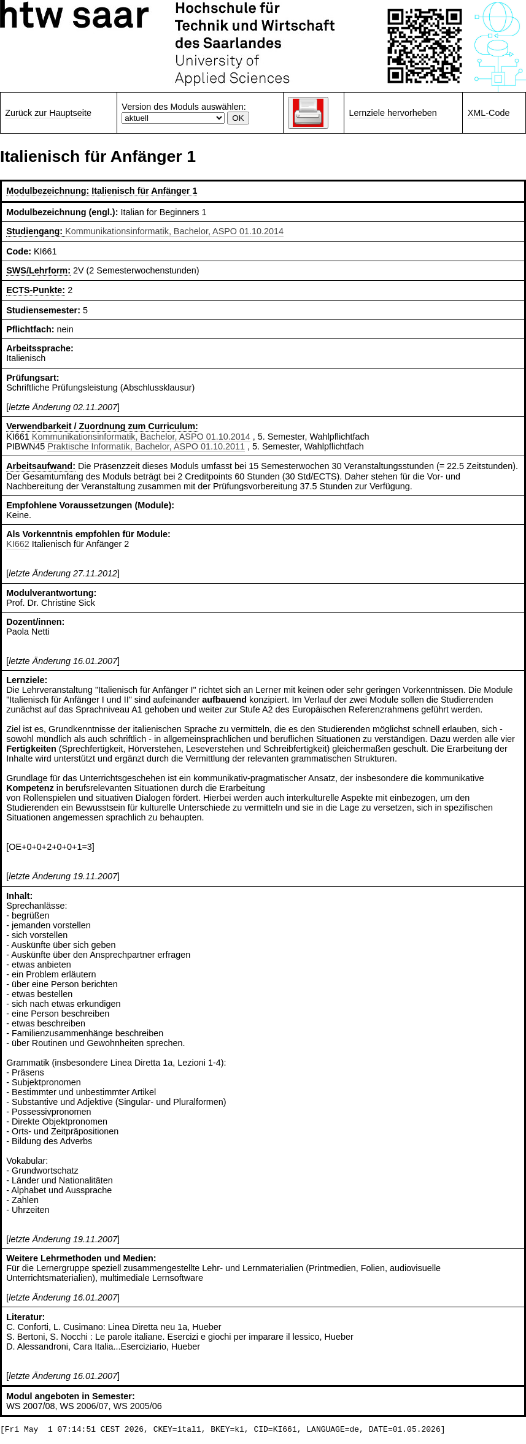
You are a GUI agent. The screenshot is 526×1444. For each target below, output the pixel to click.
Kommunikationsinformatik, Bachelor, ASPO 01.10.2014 (174, 231)
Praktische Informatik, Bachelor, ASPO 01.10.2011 (146, 446)
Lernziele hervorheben (393, 113)
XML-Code (489, 113)
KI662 (17, 544)
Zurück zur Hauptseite (48, 113)
